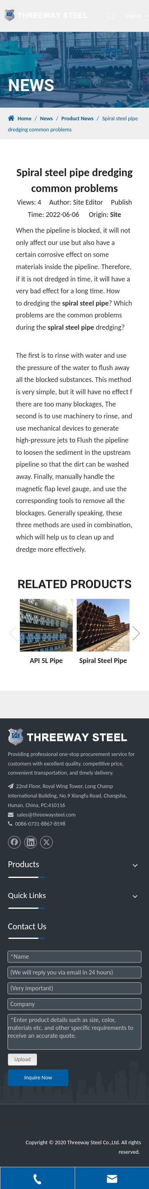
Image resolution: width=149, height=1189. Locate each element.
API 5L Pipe (46, 660)
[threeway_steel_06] (67, 737)
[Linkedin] (30, 842)
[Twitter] (46, 842)
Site (115, 214)
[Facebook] (14, 842)
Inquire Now (38, 1077)
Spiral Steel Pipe (103, 660)
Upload (22, 1059)
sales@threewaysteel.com (46, 814)
